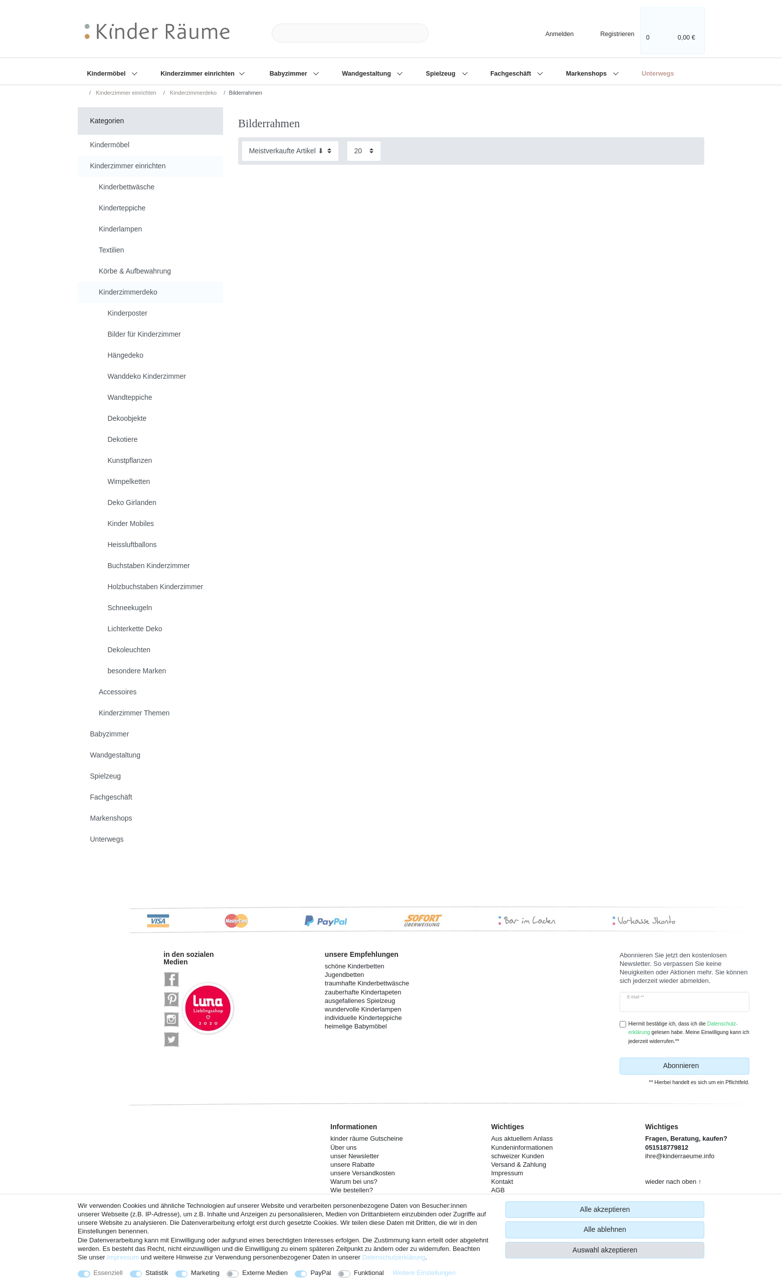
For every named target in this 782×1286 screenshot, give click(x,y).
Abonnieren (702, 1066)
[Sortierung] (290, 151)
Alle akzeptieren (605, 1209)
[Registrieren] (610, 33)
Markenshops (587, 73)
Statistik (156, 1272)
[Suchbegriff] (350, 33)
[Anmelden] (551, 33)
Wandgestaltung (367, 73)
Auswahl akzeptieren (604, 1250)
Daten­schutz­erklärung (393, 1257)
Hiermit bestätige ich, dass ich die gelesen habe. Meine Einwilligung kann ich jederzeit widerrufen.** (689, 1032)
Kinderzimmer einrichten (198, 73)
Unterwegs (658, 73)
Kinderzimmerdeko (192, 93)
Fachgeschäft (511, 73)
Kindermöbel (107, 73)
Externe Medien (265, 1272)
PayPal (320, 1272)
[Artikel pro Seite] (363, 151)
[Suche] (445, 33)
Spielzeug (441, 73)
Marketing (205, 1272)
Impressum (123, 1257)
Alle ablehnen (604, 1229)
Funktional (369, 1272)
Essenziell (108, 1272)
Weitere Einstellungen (424, 1272)
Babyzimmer (289, 73)
